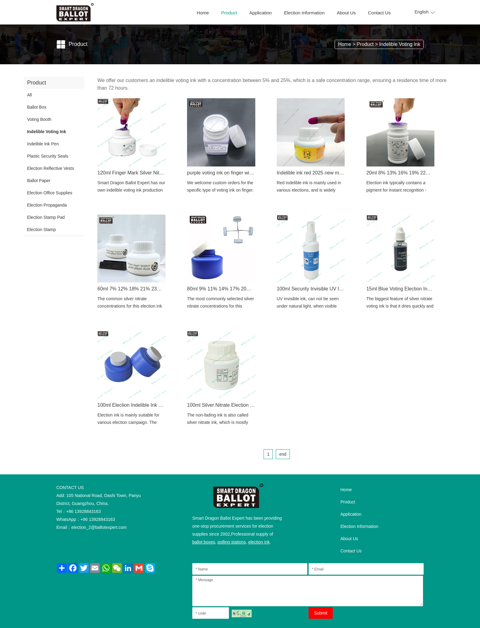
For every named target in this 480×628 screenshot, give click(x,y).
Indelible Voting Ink (399, 44)
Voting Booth (39, 119)
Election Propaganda (47, 205)
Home (203, 12)
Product (229, 12)
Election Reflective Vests (50, 168)
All (29, 94)
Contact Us (379, 12)
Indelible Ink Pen (43, 143)
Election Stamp (41, 229)
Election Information (304, 12)
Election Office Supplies (49, 192)
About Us (346, 12)
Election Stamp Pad (46, 217)
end (282, 454)
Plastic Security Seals (47, 156)
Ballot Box (36, 107)
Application (260, 12)
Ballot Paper (38, 180)
